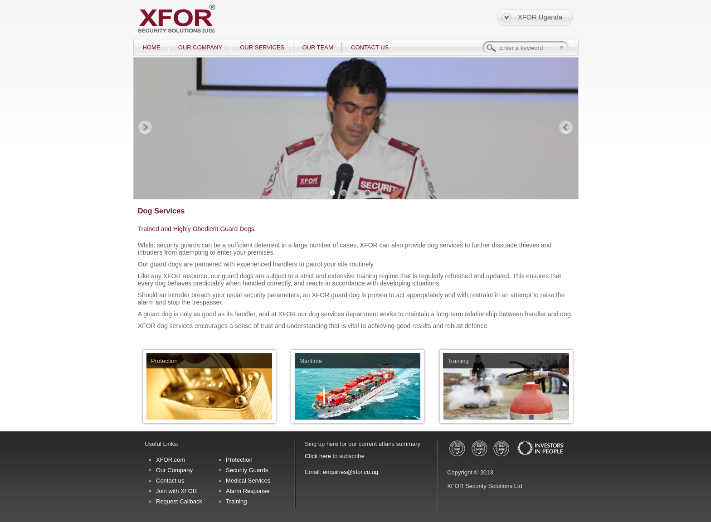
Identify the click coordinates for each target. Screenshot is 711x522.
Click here (318, 456)
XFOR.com (170, 459)
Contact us (170, 480)
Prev (145, 128)
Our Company (174, 470)
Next (566, 128)
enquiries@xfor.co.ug (350, 472)
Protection (239, 459)
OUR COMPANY (200, 47)
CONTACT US (370, 47)
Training (236, 501)
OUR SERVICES (262, 47)
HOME (152, 47)
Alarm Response (247, 491)
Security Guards (247, 470)
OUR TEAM (317, 47)
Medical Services (248, 480)
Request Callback (179, 501)
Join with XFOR (176, 491)
